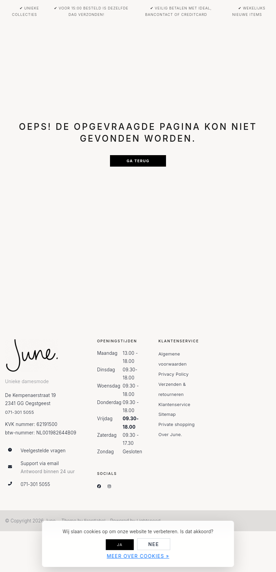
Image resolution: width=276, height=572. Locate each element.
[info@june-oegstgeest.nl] (46, 467)
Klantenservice (174, 404)
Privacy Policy (173, 374)
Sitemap (167, 414)
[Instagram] (112, 486)
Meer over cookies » (138, 556)
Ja (120, 544)
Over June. (170, 434)
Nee (153, 544)
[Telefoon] (46, 484)
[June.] (35, 355)
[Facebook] (101, 486)
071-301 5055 (19, 412)
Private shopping (176, 424)
